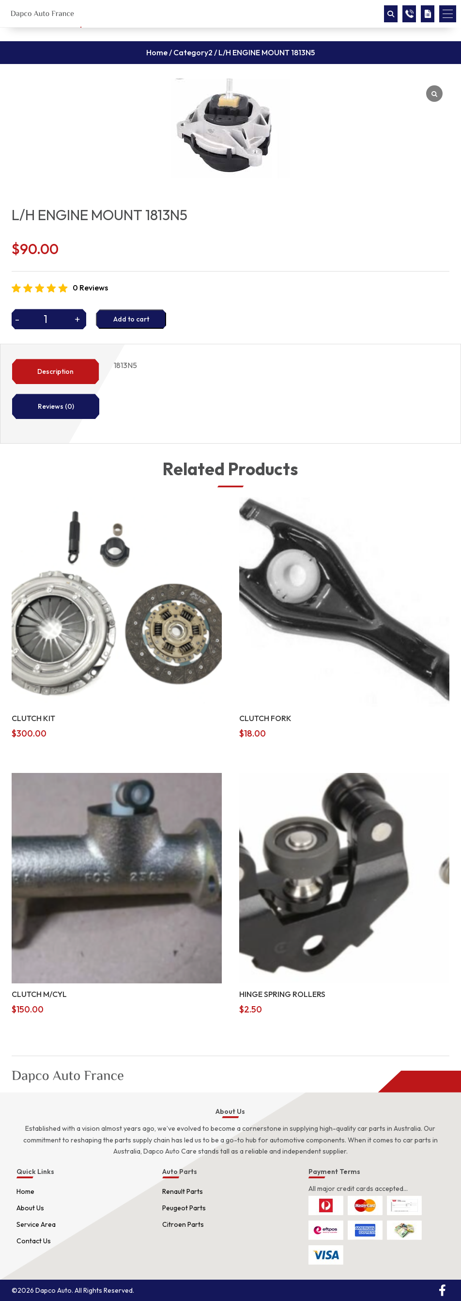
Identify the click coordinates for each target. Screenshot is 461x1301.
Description (55, 371)
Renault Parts (182, 1191)
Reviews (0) (56, 406)
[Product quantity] (49, 319)
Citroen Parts (183, 1224)
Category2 (193, 52)
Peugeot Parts (184, 1208)
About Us (30, 1208)
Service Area (36, 1224)
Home (157, 52)
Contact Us (33, 1241)
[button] (447, 13)
